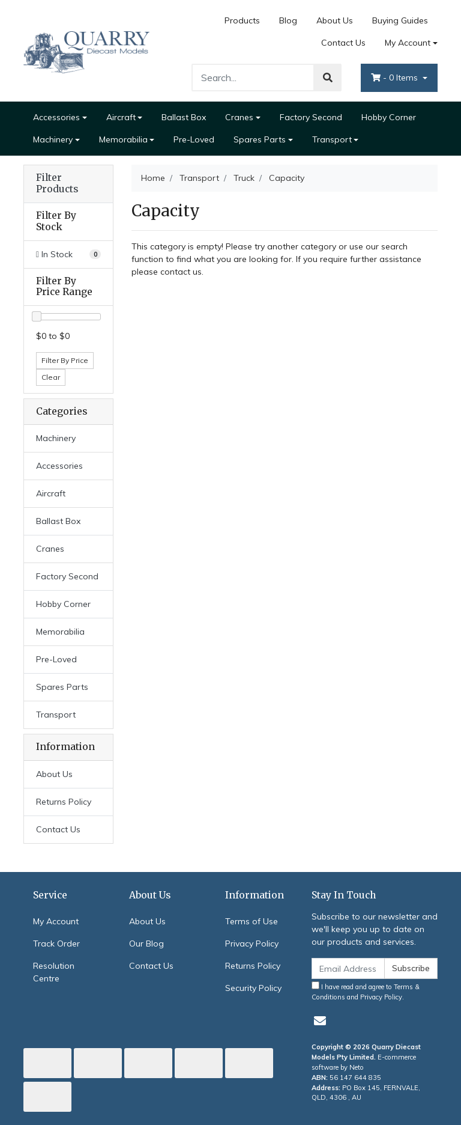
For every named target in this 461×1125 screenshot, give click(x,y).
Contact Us (343, 42)
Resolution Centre (53, 972)
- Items (395, 77)
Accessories (56, 117)
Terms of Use (251, 921)
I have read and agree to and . (366, 991)
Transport (332, 139)
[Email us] (320, 1020)
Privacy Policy (252, 943)
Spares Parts (260, 139)
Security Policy (253, 988)
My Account (56, 921)
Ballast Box (183, 117)
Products (242, 20)
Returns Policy (63, 801)
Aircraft (121, 117)
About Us (334, 20)
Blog (288, 20)
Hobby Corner (388, 117)
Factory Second (311, 117)
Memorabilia (123, 139)
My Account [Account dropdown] (407, 42)
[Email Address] (348, 968)
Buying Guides (400, 20)
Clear (50, 377)
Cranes (239, 117)
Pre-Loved (193, 139)
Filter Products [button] (57, 183)
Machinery (53, 139)
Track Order (56, 943)
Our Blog (146, 943)
